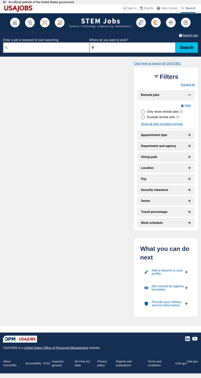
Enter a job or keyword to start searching (30, 40)
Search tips (190, 35)
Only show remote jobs (165, 111)
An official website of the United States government (41, 2)
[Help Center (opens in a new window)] (167, 8)
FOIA (46, 363)
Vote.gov (192, 361)
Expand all (188, 84)
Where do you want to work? (108, 40)
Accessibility (33, 363)
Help (188, 105)
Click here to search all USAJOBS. (157, 63)
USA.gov (181, 363)
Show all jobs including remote (162, 124)
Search (186, 47)
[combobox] (46, 47)
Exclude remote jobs (163, 117)
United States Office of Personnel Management (56, 347)
